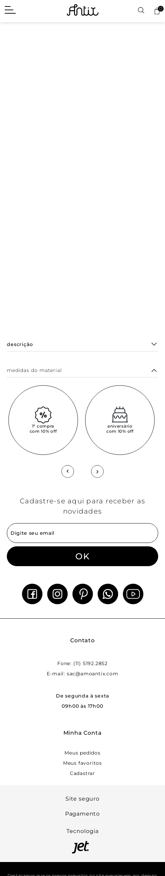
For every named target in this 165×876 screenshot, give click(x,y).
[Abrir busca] (141, 10)
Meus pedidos (82, 753)
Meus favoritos (82, 763)
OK (82, 556)
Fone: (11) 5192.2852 (82, 663)
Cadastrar (82, 773)
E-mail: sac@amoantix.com (82, 674)
